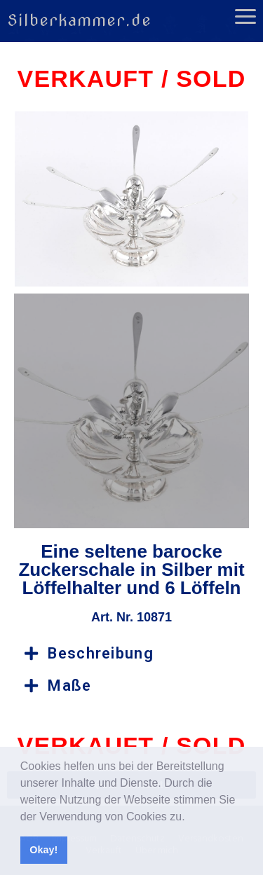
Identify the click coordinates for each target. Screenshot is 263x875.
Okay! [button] (43, 849)
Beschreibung (101, 653)
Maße (69, 685)
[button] (190, 817)
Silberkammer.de (79, 20)
